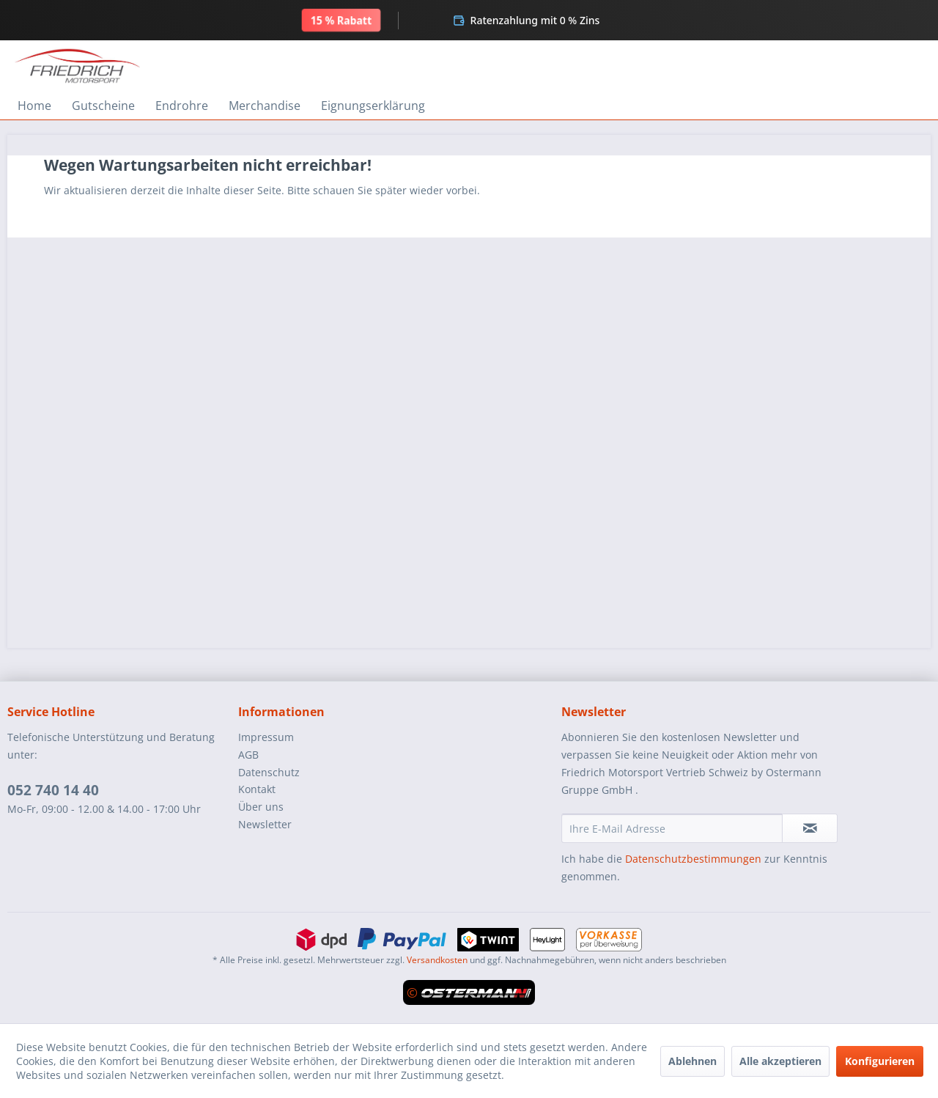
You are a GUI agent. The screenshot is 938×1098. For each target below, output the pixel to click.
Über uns (261, 807)
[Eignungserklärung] (373, 105)
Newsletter (265, 824)
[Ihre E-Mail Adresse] (672, 828)
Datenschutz (269, 772)
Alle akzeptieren (780, 1061)
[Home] (34, 105)
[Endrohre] (181, 105)
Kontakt (257, 789)
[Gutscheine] (103, 105)
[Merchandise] (264, 105)
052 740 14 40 (53, 790)
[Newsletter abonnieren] (810, 828)
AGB (248, 755)
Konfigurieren (880, 1061)
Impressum (266, 737)
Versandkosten (437, 960)
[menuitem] (34, 105)
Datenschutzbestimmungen (693, 859)
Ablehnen (692, 1061)
